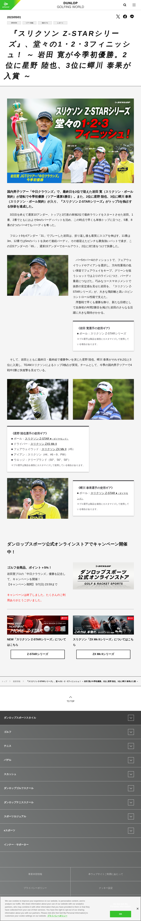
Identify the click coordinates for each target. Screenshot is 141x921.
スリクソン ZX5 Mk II (43, 443)
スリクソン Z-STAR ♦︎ (47, 438)
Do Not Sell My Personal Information (120, 905)
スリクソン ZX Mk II (54, 449)
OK (120, 914)
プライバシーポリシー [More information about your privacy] (57, 916)
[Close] (137, 908)
